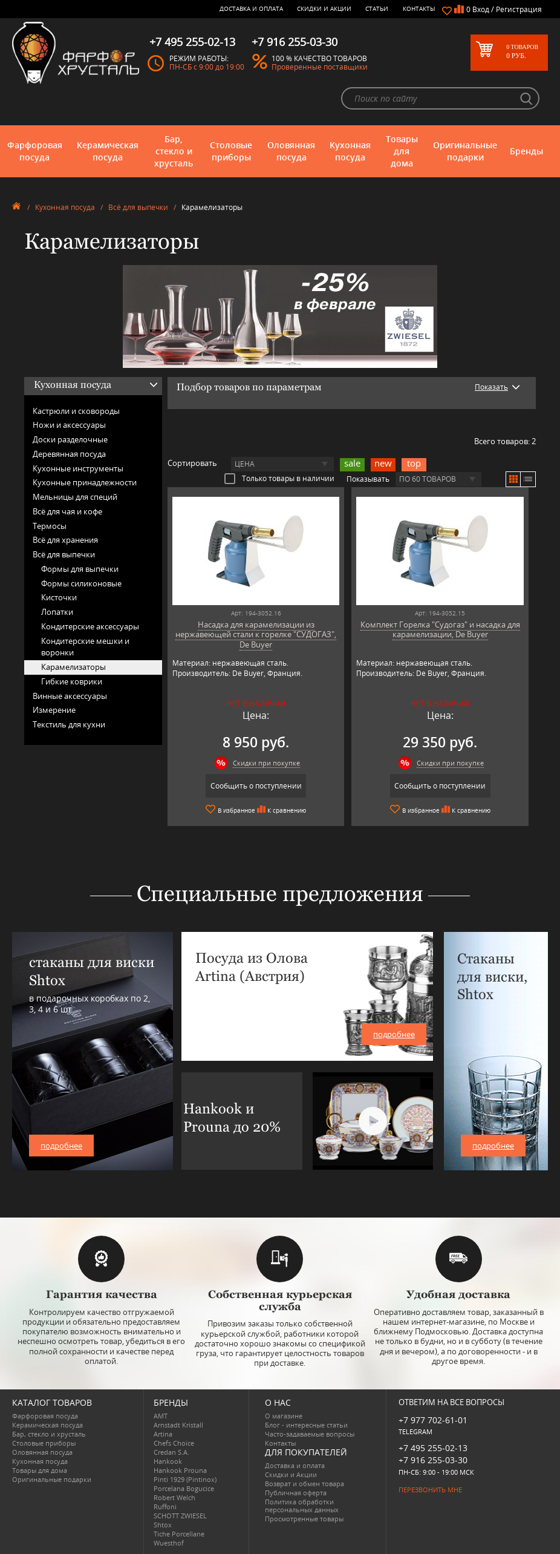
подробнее (61, 1145)
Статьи (376, 8)
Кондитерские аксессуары (90, 626)
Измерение (54, 709)
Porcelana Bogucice (184, 1488)
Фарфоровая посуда (34, 151)
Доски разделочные (70, 439)
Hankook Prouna (180, 1470)
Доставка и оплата (251, 8)
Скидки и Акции (324, 8)
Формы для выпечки (80, 568)
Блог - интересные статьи (306, 1424)
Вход (480, 9)
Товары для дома (402, 151)
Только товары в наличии (279, 478)
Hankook (168, 1461)
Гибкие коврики (71, 681)
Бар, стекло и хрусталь (173, 151)
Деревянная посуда (69, 453)
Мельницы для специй (75, 496)
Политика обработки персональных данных (302, 1505)
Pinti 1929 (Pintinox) (185, 1479)
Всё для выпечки (138, 207)
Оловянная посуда (291, 151)
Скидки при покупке (266, 762)
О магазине (283, 1415)
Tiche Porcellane (179, 1533)
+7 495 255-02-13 (433, 1448)
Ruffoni (165, 1506)
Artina (163, 1433)
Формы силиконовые (81, 583)
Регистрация (519, 9)
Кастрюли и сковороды (76, 410)
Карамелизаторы (73, 666)
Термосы (50, 525)
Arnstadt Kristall (178, 1424)
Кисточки (59, 597)
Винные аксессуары (70, 695)
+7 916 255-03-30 (433, 1460)
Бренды (526, 151)
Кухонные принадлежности (85, 482)
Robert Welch (174, 1497)
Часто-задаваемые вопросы (309, 1433)
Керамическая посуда (107, 151)
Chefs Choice (174, 1442)
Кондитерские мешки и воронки (85, 646)
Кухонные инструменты (78, 468)
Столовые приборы (231, 151)
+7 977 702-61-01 (433, 1420)
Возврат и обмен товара (304, 1483)
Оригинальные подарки (465, 151)
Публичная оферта (296, 1492)
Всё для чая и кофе (67, 511)
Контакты (419, 8)
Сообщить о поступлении (256, 786)
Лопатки (57, 611)
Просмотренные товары (304, 1518)
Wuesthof (169, 1542)
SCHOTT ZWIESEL (180, 1515)
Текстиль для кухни (69, 724)
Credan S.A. (171, 1452)
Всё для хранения (65, 539)
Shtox (163, 1524)
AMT (161, 1415)
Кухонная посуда (350, 151)
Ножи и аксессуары (69, 424)
